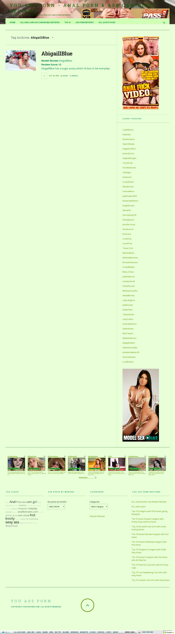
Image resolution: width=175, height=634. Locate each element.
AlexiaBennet (128, 298)
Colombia (33, 521)
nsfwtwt (22, 507)
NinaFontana (128, 141)
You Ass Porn (31, 603)
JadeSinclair (127, 307)
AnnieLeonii (127, 231)
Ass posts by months (57, 504)
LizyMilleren (128, 132)
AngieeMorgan (129, 160)
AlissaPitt (126, 212)
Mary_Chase (128, 274)
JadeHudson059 (129, 198)
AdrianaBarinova (130, 260)
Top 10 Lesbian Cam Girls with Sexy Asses (151, 582)
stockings (8, 511)
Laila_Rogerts (128, 302)
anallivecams (37, 508)
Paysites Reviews (97, 518)
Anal (12, 504)
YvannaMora (128, 193)
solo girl (40, 514)
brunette (29, 525)
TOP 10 (68, 22)
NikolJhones (128, 189)
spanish (15, 508)
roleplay (32, 510)
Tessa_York (127, 250)
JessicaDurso (128, 156)
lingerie (22, 525)
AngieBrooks (128, 208)
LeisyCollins (127, 321)
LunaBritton (128, 364)
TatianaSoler (128, 317)
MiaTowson (127, 335)
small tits (18, 521)
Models (75, 78)
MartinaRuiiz (128, 255)
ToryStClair (127, 165)
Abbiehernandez (130, 350)
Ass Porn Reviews (85, 22)
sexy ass (12, 524)
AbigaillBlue (56, 55)
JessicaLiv (126, 236)
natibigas (126, 174)
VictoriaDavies (129, 359)
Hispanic (22, 510)
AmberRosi (127, 312)
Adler (65, 78)
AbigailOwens (128, 345)
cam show (23, 517)
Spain (7, 505)
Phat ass (21, 504)
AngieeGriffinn (129, 151)
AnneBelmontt (129, 170)
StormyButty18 (129, 217)
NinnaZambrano (130, 264)
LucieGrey (126, 241)
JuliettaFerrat (128, 279)
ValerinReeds (128, 146)
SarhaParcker (128, 288)
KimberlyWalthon (130, 203)
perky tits (29, 508)
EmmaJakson (128, 222)
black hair (25, 521)
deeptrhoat (11, 528)
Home (12, 22)
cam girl (31, 504)
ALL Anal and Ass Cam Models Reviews (40, 22)
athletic (35, 525)
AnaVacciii (126, 179)
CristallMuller (128, 269)
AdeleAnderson (129, 340)
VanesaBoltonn (129, 326)
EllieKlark (126, 137)
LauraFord (127, 246)
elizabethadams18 (130, 354)
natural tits (9, 508)
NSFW (8, 518)
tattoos (15, 511)
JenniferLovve (128, 227)
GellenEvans (128, 331)
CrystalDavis (128, 184)
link (172, 596)
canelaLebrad (128, 283)
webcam (8, 514)
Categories (95, 504)
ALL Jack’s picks (107, 22)
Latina (14, 518)
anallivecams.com (28, 514)
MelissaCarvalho (130, 293)
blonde (15, 514)
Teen (39, 505)
